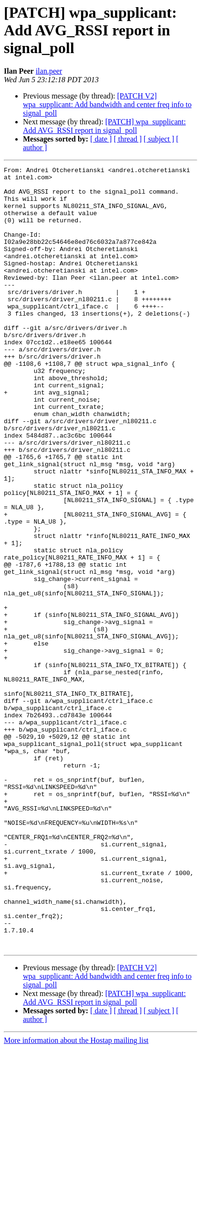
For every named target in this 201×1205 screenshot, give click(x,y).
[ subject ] (159, 139)
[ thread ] (128, 139)
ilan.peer (49, 71)
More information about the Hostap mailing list (76, 1197)
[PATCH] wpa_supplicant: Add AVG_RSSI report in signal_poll (104, 126)
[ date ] (101, 139)
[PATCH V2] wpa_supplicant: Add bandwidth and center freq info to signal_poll (107, 104)
